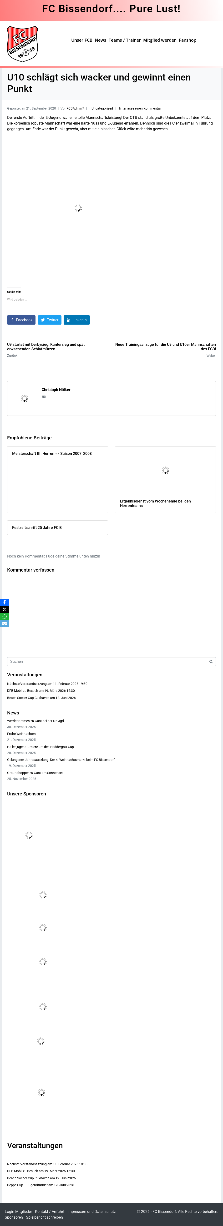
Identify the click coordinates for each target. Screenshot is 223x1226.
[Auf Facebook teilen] (21, 320)
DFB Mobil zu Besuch (22, 691)
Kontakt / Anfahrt (49, 1211)
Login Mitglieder (18, 1211)
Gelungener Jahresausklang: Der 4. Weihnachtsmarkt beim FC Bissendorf (61, 760)
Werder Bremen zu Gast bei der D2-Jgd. (36, 721)
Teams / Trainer (125, 40)
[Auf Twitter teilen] (49, 320)
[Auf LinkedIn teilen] (77, 320)
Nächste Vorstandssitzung (27, 684)
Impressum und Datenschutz (91, 1211)
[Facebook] (4, 602)
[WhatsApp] (4, 616)
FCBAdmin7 (75, 108)
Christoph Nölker (56, 389)
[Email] (4, 623)
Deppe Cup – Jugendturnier (27, 1185)
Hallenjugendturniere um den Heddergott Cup (40, 747)
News (100, 40)
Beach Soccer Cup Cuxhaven (28, 698)
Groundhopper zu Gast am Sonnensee (35, 773)
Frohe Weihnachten (21, 734)
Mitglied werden (160, 40)
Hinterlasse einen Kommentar (139, 108)
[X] (4, 609)
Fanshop (187, 40)
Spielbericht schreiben (44, 1217)
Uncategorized (102, 108)
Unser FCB (81, 40)
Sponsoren (14, 1217)
